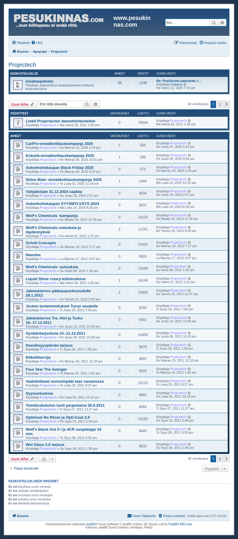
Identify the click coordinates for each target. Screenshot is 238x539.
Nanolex (33, 255)
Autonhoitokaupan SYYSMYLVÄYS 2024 (62, 203)
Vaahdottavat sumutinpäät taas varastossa (65, 381)
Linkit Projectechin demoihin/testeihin (60, 121)
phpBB (90, 524)
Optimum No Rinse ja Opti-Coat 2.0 (58, 417)
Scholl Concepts (41, 243)
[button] (227, 104)
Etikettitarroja (38, 357)
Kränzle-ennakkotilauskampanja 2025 (60, 155)
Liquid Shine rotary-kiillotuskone (56, 279)
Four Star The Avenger (46, 369)
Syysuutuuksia (39, 393)
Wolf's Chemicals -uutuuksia (52, 267)
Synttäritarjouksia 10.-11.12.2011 (55, 333)
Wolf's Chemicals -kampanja (51, 215)
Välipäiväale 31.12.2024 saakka (54, 191)
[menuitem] (37, 42)
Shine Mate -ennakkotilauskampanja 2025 (63, 179)
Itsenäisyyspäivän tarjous (49, 345)
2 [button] (220, 104)
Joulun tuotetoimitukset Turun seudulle (62, 306)
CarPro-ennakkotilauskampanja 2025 (59, 143)
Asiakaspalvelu (39, 81)
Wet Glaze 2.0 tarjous (45, 444)
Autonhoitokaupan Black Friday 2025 (60, 167)
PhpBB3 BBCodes (180, 524)
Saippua (176, 84)
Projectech (22, 64)
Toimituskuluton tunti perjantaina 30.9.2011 (65, 405)
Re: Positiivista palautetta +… (178, 81)
